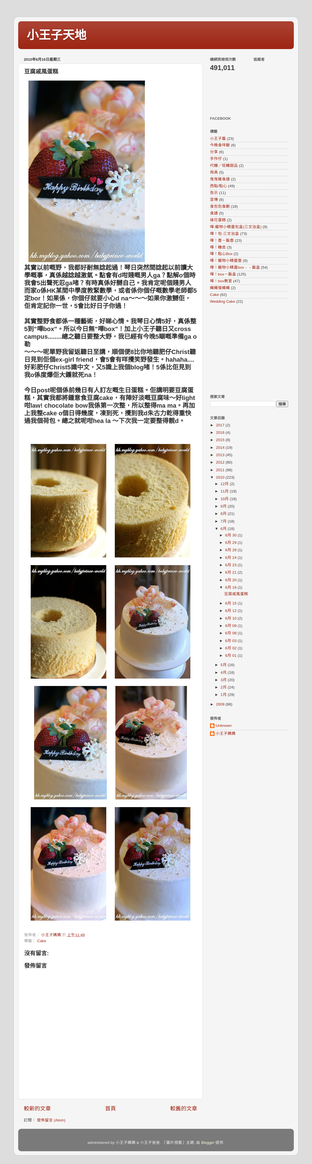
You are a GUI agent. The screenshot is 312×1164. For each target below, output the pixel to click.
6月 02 (231, 648)
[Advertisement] (245, 348)
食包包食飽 (220, 206)
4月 (224, 672)
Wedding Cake (222, 301)
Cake (41, 941)
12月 (225, 484)
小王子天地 (56, 35)
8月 (224, 514)
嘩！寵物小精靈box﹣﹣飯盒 (235, 267)
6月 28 (231, 550)
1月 (224, 694)
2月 (224, 687)
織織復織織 (220, 288)
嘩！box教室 (221, 281)
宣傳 (214, 199)
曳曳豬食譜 (220, 179)
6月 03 (231, 641)
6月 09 (231, 626)
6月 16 (231, 587)
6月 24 (231, 557)
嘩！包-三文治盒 (224, 233)
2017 (221, 425)
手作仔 (216, 159)
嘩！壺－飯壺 (222, 240)
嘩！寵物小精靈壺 (226, 260)
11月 (225, 491)
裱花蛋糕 (218, 220)
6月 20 (231, 580)
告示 (214, 193)
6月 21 (231, 572)
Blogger (208, 1142)
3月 (224, 680)
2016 (221, 432)
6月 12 (231, 611)
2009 (221, 704)
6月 (224, 529)
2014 (221, 447)
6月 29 (231, 542)
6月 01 (231, 655)
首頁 (110, 1109)
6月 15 (231, 603)
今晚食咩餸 (220, 145)
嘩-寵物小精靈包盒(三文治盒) (236, 227)
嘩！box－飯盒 (223, 274)
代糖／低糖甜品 (224, 165)
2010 (221, 477)
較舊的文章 (183, 1109)
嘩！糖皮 (218, 247)
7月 (224, 521)
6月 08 (231, 633)
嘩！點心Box (221, 254)
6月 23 (231, 565)
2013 (221, 455)
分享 (214, 152)
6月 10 (231, 618)
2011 (221, 470)
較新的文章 (37, 1109)
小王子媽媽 (226, 733)
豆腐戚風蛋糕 (236, 594)
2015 (221, 440)
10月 (225, 499)
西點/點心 (218, 186)
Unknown (224, 725)
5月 (224, 665)
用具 (214, 172)
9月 (224, 506)
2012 (221, 462)
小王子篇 (218, 138)
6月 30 (231, 535)
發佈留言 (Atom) (51, 1120)
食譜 (214, 213)
